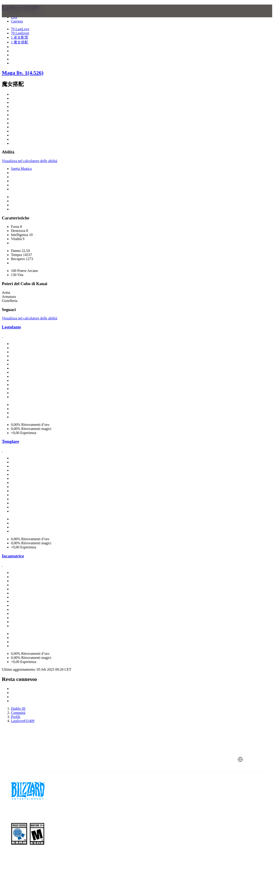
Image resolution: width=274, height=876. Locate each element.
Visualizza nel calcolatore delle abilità (29, 161)
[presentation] (19, 16)
